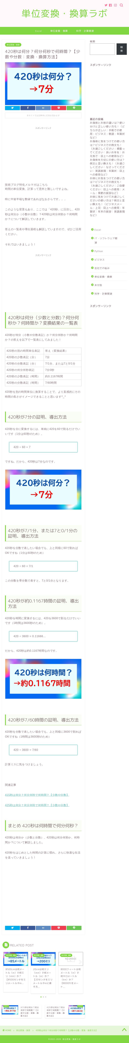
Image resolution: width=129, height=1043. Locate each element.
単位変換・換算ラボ (65, 13)
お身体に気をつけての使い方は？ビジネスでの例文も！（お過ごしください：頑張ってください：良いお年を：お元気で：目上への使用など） (107, 149)
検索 (92, 41)
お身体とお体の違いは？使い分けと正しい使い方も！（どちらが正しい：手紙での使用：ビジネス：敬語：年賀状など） (107, 130)
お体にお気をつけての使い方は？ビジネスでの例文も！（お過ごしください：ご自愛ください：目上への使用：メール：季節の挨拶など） (107, 186)
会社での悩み (102, 268)
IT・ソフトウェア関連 (106, 240)
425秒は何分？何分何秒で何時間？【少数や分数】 (37, 805)
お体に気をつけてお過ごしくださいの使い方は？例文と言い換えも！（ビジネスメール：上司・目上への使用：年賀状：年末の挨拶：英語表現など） (107, 206)
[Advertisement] (43, 154)
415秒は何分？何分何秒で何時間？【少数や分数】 (37, 795)
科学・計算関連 (85, 30)
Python (99, 251)
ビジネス (100, 259)
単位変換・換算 (59, 30)
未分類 (98, 285)
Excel (38, 30)
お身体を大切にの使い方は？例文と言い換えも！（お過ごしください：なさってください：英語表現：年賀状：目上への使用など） (107, 167)
